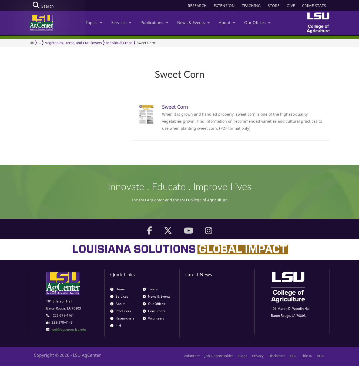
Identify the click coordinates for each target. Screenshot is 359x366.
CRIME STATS (314, 5)
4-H (115, 325)
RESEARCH (197, 5)
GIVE (291, 5)
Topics (94, 22)
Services (121, 22)
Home (117, 289)
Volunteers (153, 318)
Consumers (154, 311)
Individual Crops (119, 42)
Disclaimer (277, 355)
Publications (154, 22)
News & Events (193, 22)
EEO (293, 355)
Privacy (258, 355)
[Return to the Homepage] (32, 43)
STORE (274, 5)
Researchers (122, 318)
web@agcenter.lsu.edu (69, 329)
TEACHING (251, 5)
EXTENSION (224, 5)
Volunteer (192, 355)
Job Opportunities (218, 355)
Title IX (306, 355)
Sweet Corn (146, 42)
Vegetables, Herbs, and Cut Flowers (73, 42)
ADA (320, 355)
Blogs (242, 355)
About (227, 22)
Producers (120, 311)
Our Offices (257, 22)
